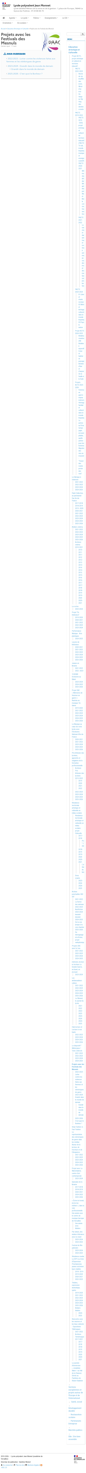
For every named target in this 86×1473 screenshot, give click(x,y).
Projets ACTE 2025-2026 (79, 385)
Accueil (3, 29)
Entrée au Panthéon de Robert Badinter (77, 1378)
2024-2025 (79, 490)
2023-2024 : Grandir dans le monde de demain (30, 66)
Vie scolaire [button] (22, 23)
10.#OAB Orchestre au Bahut (76, 676)
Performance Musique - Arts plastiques (77, 633)
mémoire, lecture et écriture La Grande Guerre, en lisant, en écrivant (78, 967)
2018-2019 (79, 506)
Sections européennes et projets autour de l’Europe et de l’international (76, 1392)
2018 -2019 (79, 1272)
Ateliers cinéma (77, 527)
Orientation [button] (8, 23)
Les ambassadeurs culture (77, 980)
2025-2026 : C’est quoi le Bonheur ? (25, 74)
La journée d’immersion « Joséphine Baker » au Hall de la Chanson (77, 1368)
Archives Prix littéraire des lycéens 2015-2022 (79, 773)
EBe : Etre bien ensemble (74, 1438)
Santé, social (76, 1401)
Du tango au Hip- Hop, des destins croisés (81, 101)
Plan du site (19, 1465)
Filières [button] (36, 18)
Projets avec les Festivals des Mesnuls (78, 1066)
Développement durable (75, 1409)
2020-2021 (79, 511)
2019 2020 (79, 708)
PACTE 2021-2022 (80, 220)
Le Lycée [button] (25, 18)
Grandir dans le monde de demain (27, 69)
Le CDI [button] (65, 18)
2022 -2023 (79, 671)
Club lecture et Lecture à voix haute (77, 1029)
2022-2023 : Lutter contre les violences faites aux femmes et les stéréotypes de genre (79, 1082)
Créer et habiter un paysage (81, 356)
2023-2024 (79, 487)
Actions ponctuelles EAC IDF (77, 894)
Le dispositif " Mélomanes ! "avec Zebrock (77, 1048)
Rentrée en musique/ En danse (76, 703)
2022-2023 (79, 485)
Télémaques (76, 1329)
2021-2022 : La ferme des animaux (79, 901)
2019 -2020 (79, 508)
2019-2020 (79, 617)
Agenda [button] (12, 18)
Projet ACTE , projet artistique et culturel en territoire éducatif (77, 61)
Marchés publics (75, 1430)
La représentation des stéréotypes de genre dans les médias (77, 1137)
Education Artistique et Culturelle (17, 29)
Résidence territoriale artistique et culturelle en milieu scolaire (77, 808)
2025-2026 (79, 523)
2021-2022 (79, 482)
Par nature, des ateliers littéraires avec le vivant (78, 1234)
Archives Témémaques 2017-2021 (80, 1336)
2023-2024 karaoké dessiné (79, 914)
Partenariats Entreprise (75, 1422)
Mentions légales (32, 1465)
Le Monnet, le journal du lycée (79, 1000)
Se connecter (6, 1465)
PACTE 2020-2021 (80, 166)
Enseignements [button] (51, 18)
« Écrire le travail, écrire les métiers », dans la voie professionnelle (78, 1205)
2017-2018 (79, 503)
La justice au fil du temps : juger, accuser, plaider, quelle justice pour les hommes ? (82, 433)
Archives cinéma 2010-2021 (79, 544)
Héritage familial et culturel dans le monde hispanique (82, 410)
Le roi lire (75, 606)
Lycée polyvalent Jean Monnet (31, 6)
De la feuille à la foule (81, 376)
